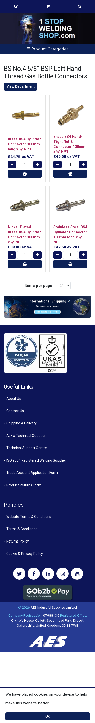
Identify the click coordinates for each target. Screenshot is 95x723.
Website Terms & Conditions (28, 517)
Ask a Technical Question (26, 436)
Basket (48, 6)
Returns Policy (17, 541)
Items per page (38, 285)
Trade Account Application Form (32, 473)
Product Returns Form (23, 485)
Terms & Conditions (21, 529)
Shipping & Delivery (21, 423)
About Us (13, 399)
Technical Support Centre (26, 448)
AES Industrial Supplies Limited (54, 607)
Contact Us (15, 411)
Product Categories (48, 48)
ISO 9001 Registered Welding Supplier (36, 460)
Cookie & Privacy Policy (24, 554)
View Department (21, 86)
